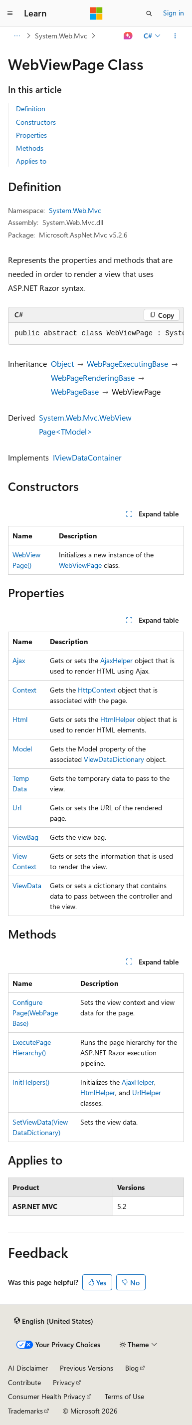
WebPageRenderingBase (93, 377)
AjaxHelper (116, 660)
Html (19, 719)
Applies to (31, 161)
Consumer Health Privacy (46, 1396)
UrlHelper (146, 1092)
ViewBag (25, 837)
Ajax (18, 660)
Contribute (24, 1382)
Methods (29, 148)
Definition (30, 108)
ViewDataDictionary (114, 759)
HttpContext (97, 690)
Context (24, 690)
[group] (96, 334)
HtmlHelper (117, 719)
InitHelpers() (30, 1082)
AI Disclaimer (28, 1368)
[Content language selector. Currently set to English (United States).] (53, 1321)
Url (16, 807)
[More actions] (175, 36)
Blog (132, 1368)
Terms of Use (124, 1396)
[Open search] (149, 13)
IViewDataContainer (87, 457)
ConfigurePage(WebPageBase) (35, 1012)
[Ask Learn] (128, 36)
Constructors (36, 122)
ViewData (26, 885)
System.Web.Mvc (61, 35)
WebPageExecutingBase (127, 363)
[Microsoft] (96, 13)
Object (62, 363)
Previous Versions (86, 1368)
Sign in (173, 12)
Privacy (64, 1382)
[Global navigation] (10, 13)
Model (22, 748)
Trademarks (25, 1411)
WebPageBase (75, 391)
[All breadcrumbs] (16, 36)
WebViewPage (80, 565)
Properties (31, 135)
